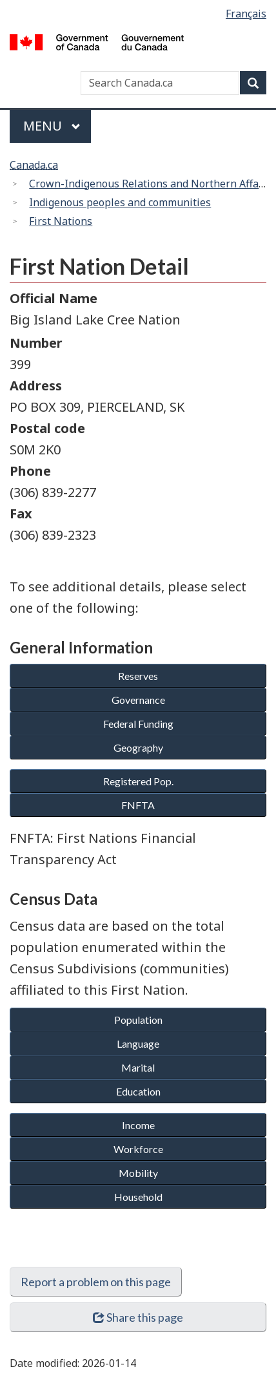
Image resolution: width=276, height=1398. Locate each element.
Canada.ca (34, 165)
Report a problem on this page (96, 1282)
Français (246, 13)
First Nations (60, 221)
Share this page (138, 1317)
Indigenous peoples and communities (120, 202)
